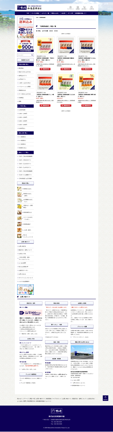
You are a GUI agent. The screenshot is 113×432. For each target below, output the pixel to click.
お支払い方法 (22, 254)
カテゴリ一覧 (45, 13)
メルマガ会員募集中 (24, 281)
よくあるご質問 (76, 380)
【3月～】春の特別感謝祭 (25, 156)
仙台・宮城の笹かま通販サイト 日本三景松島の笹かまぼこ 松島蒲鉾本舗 (30, 8)
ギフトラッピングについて (26, 278)
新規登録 (48, 399)
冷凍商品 (21, 98)
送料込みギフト (23, 76)
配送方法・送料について (25, 250)
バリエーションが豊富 (25, 87)
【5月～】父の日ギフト (25, 164)
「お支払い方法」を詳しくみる (28, 369)
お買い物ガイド (40, 399)
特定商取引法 (31, 401)
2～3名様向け (22, 137)
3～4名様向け (22, 141)
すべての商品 (35, 13)
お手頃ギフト (22, 79)
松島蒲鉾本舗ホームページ (78, 385)
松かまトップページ (23, 399)
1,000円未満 (22, 110)
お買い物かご (84, 9)
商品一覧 (32, 399)
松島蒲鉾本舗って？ (80, 13)
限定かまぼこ (55, 13)
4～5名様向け (22, 144)
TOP (28, 13)
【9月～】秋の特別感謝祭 (25, 171)
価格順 (51, 31)
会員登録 (78, 9)
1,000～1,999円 (23, 114)
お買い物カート (67, 399)
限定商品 (21, 68)
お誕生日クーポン (23, 270)
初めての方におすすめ (25, 72)
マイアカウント (70, 9)
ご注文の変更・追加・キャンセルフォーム (25, 258)
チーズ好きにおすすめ (25, 94)
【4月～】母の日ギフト (25, 160)
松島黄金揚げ (43, 18)
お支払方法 (91, 399)
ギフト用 (70, 13)
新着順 (56, 31)
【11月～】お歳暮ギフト (25, 175)
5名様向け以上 (23, 148)
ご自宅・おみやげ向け (25, 83)
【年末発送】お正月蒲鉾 (25, 179)
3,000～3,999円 (23, 121)
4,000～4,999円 (23, 125)
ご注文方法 (91, 9)
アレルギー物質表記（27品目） (28, 383)
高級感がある (22, 90)
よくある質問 (22, 263)
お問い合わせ (22, 274)
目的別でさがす (25, 60)
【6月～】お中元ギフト (25, 167)
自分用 (63, 13)
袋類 (20, 101)
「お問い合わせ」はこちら (78, 383)
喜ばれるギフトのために (52, 337)
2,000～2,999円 (23, 117)
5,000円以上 (22, 128)
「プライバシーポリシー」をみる (80, 337)
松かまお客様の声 (23, 267)
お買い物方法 (22, 246)
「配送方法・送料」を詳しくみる (29, 334)
